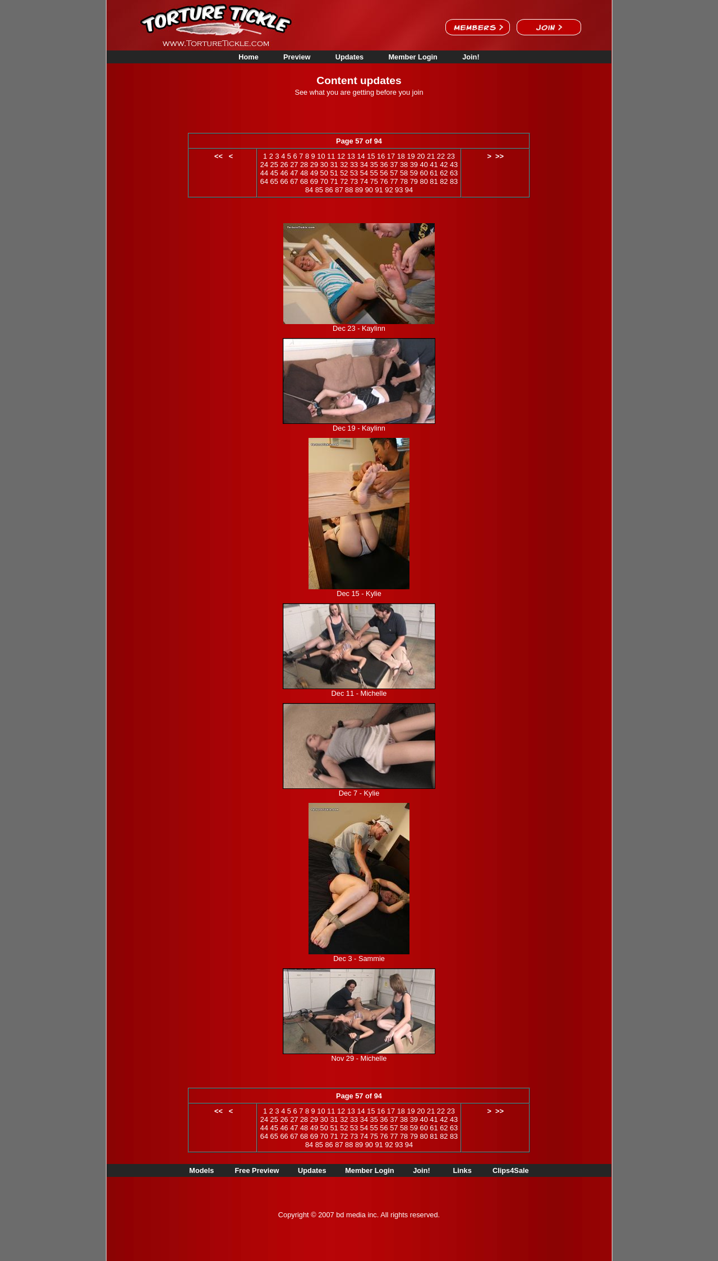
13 (351, 156)
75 (374, 181)
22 (441, 156)
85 (319, 190)
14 (361, 156)
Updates (349, 57)
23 (451, 156)
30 (324, 164)
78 (404, 181)
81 (434, 181)
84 (309, 190)
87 (339, 190)
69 (314, 181)
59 (414, 173)
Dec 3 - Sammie (359, 958)
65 (274, 181)
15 (371, 156)
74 (364, 181)
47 (294, 173)
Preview (296, 57)
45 (274, 173)
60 (424, 173)
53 (354, 173)
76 (384, 181)
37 (394, 164)
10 (321, 156)
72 (344, 181)
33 (354, 164)
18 (401, 156)
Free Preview (257, 1170)
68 (304, 181)
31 (334, 164)
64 (264, 181)
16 (381, 156)
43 (454, 164)
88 (349, 190)
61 (434, 173)
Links (462, 1170)
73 (354, 181)
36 (384, 164)
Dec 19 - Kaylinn (359, 428)
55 (374, 173)
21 (431, 156)
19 (411, 156)
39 (414, 164)
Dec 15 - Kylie (359, 593)
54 (364, 173)
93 (399, 190)
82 (444, 181)
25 (274, 164)
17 (391, 156)
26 (284, 164)
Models (201, 1170)
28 (304, 164)
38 (404, 164)
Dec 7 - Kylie (359, 793)
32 (344, 164)
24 (264, 164)
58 (404, 173)
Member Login (412, 57)
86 (329, 190)
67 (294, 181)
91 (379, 190)
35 (374, 164)
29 (314, 164)
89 (359, 190)
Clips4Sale (511, 1170)
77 (394, 181)
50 (324, 173)
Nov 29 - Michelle (359, 1058)
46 (284, 173)
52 (344, 173)
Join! (471, 57)
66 (284, 181)
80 (424, 181)
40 (424, 164)
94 (409, 190)
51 (334, 173)
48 (304, 173)
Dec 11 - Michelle (359, 693)
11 (331, 156)
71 (334, 181)
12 (341, 156)
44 (264, 173)
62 (444, 173)
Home (248, 57)
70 (324, 181)
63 (454, 173)
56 (384, 173)
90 (369, 190)
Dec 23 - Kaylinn (359, 328)
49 (314, 173)
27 (294, 164)
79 (414, 181)
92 (389, 190)
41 (434, 164)
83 (454, 181)
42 (444, 164)
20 (421, 156)
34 (364, 164)
